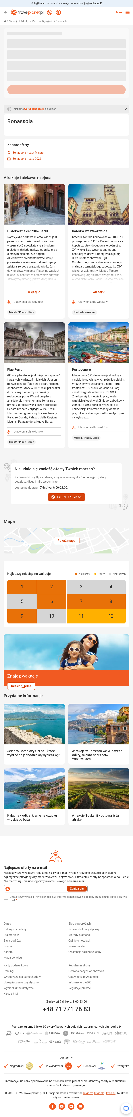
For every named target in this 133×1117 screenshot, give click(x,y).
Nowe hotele (76, 946)
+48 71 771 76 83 (66, 1009)
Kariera (8, 952)
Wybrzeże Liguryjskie (42, 21)
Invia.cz (88, 1093)
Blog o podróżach (79, 923)
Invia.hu (110, 1093)
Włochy (25, 21)
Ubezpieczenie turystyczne (21, 982)
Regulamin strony (79, 965)
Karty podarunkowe (16, 965)
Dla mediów (11, 935)
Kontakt (8, 946)
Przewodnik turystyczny (83, 929)
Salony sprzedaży (15, 929)
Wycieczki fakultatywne (19, 988)
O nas (7, 923)
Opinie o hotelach (79, 940)
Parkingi (9, 971)
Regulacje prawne (79, 988)
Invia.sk (99, 1093)
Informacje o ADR (79, 982)
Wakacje (14, 21)
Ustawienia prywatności (83, 976)
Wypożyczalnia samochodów (22, 976)
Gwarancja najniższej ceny (84, 952)
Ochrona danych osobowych (86, 971)
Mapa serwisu (13, 957)
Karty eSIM (11, 993)
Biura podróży (12, 940)
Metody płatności (79, 935)
